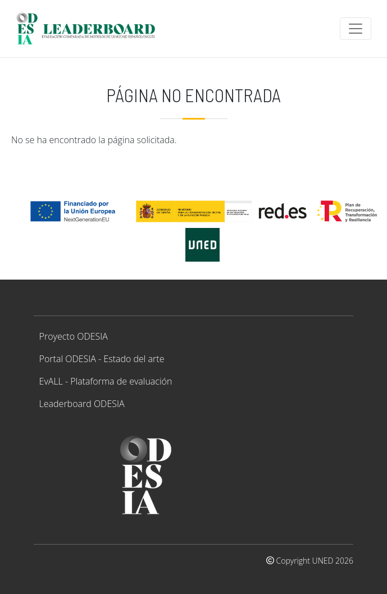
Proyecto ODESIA (73, 336)
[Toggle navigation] (355, 28)
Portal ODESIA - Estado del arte (102, 359)
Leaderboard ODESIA (82, 403)
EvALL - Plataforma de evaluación (105, 381)
